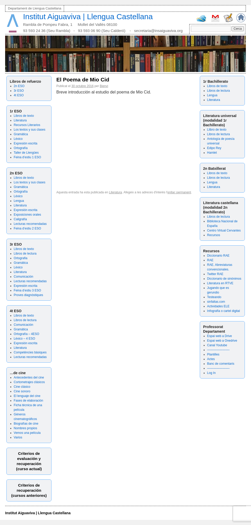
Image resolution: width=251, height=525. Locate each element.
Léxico (18, 139)
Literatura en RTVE (220, 283)
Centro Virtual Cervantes (224, 230)
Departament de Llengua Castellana (34, 8)
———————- (218, 350)
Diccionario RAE (218, 255)
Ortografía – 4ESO (26, 334)
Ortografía (21, 148)
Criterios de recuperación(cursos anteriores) (29, 490)
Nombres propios (25, 428)
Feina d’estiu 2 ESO (27, 228)
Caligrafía (20, 219)
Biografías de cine (26, 423)
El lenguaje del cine (27, 396)
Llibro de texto (216, 129)
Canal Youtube (217, 345)
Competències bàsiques (30, 352)
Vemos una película (27, 433)
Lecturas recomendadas (30, 224)
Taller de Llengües (26, 152)
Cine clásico (22, 386)
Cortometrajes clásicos (29, 382)
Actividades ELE (218, 306)
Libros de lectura (25, 253)
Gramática (21, 134)
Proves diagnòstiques (28, 295)
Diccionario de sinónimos (224, 278)
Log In (211, 373)
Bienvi (104, 86)
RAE (210, 260)
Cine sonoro (22, 391)
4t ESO (19, 95)
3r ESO (19, 90)
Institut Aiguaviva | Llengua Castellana (88, 16)
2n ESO (19, 86)
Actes (211, 359)
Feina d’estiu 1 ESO (27, 157)
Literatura (20, 120)
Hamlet (212, 152)
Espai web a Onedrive (222, 340)
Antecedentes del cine (29, 377)
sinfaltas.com (216, 301)
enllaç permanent (179, 192)
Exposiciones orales (27, 214)
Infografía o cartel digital (223, 311)
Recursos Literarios (27, 125)
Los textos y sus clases (29, 129)
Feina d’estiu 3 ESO (27, 290)
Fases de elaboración (28, 400)
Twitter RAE (215, 274)
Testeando (214, 297)
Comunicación (23, 276)
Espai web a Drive (219, 336)
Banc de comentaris (220, 363)
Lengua (19, 201)
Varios (18, 437)
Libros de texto (24, 116)
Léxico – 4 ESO (24, 338)
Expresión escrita (25, 143)
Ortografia (20, 258)
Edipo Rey (214, 148)
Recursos (213, 235)
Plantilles (213, 354)
